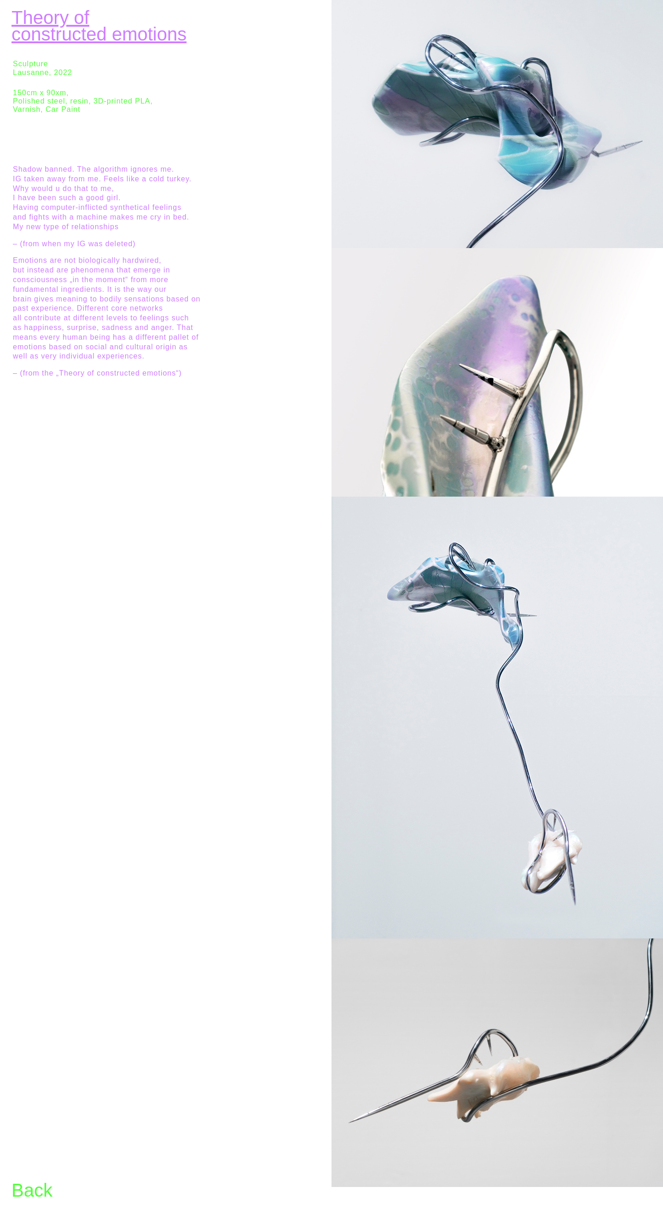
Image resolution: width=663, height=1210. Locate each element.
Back (32, 1190)
